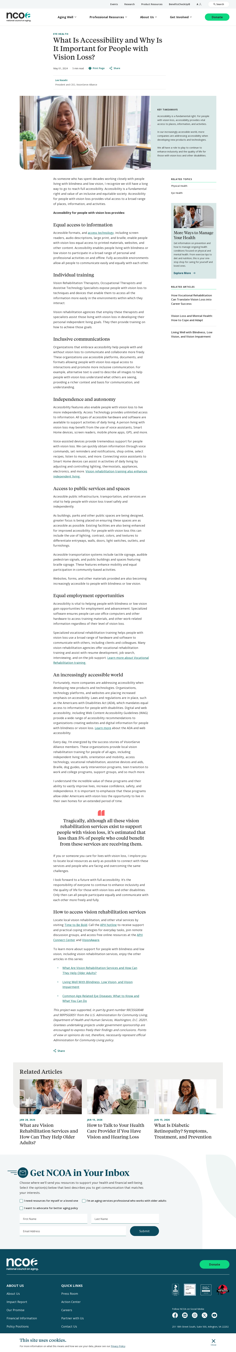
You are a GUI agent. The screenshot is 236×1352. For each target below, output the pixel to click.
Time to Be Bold (75, 925)
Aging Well (65, 17)
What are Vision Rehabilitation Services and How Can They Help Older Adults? (49, 1133)
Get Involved (179, 17)
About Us (147, 17)
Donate (217, 17)
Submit (144, 1231)
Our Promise (15, 1310)
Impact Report (17, 1302)
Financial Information (22, 1318)
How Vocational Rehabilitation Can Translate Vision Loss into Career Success (191, 299)
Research (129, 4)
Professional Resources (106, 17)
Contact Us (69, 1326)
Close (213, 1342)
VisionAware (90, 940)
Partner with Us (72, 1318)
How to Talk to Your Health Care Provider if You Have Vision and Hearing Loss (115, 1131)
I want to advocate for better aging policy (49, 1208)
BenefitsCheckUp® (179, 4)
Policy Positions (18, 1326)
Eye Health (60, 33)
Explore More (184, 273)
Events (114, 4)
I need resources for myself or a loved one (49, 1201)
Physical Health (179, 185)
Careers (66, 1310)
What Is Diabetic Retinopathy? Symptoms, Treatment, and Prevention (183, 1131)
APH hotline (108, 925)
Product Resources (151, 4)
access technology (101, 233)
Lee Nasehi (61, 80)
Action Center (71, 1302)
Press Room (69, 1294)
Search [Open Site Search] (218, 4)
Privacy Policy (118, 1346)
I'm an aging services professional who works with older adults (124, 1201)
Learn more (103, 728)
